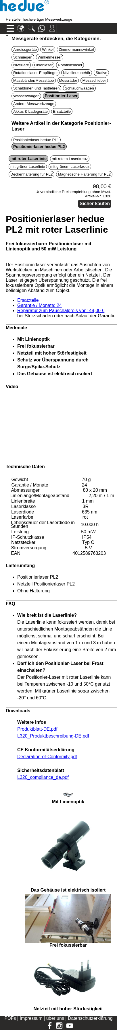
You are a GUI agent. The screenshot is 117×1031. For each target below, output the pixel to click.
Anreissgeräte (25, 49)
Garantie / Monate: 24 (39, 305)
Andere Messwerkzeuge (33, 104)
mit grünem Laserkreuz (69, 166)
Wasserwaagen (26, 96)
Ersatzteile (62, 111)
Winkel (47, 49)
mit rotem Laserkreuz (70, 159)
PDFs (10, 1018)
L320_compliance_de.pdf (43, 777)
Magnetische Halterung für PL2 (84, 174)
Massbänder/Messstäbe (33, 80)
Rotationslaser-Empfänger (35, 73)
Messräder (68, 80)
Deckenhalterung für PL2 (31, 174)
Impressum (31, 1018)
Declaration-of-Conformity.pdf (47, 756)
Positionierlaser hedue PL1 (36, 140)
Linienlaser (43, 65)
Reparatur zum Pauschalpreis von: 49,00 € (60, 310)
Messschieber (94, 80)
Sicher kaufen (95, 203)
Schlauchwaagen (79, 88)
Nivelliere (21, 65)
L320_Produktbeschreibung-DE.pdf (53, 736)
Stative (101, 73)
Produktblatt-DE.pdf (37, 729)
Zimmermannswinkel (76, 49)
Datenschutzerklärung (90, 1018)
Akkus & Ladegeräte (30, 111)
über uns (55, 1018)
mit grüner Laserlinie (27, 166)
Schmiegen (22, 57)
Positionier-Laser (61, 96)
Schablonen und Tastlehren (36, 88)
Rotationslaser (70, 65)
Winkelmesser (50, 57)
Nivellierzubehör (77, 73)
